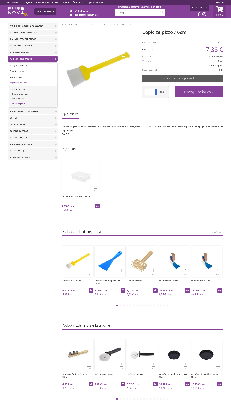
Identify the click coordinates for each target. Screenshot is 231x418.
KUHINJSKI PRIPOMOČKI (21, 58)
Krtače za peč (18, 98)
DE (206, 7)
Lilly (221, 69)
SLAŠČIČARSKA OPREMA (21, 144)
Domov (14, 2)
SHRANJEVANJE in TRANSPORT (24, 111)
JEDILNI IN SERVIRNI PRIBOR (23, 39)
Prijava (220, 2)
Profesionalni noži (17, 71)
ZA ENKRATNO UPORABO (21, 45)
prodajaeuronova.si (86, 14)
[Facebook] (199, 14)
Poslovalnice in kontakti (47, 2)
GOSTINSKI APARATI (19, 131)
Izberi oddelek (45, 11)
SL (192, 7)
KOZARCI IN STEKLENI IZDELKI (23, 32)
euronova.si (67, 24)
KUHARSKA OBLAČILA (20, 157)
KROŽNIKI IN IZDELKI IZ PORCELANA (26, 26)
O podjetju (27, 2)
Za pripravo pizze (215, 65)
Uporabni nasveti (96, 2)
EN (201, 7)
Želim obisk (78, 2)
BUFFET (13, 117)
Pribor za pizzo (18, 103)
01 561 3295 (81, 10)
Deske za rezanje (17, 77)
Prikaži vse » (217, 232)
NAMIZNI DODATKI (19, 137)
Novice (65, 2)
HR (197, 7)
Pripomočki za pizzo (18, 82)
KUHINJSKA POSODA (19, 52)
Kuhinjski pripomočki (18, 65)
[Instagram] (204, 14)
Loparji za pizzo (18, 89)
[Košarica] (219, 11)
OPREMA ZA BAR (17, 124)
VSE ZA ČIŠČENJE (17, 150)
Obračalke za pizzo (20, 94)
